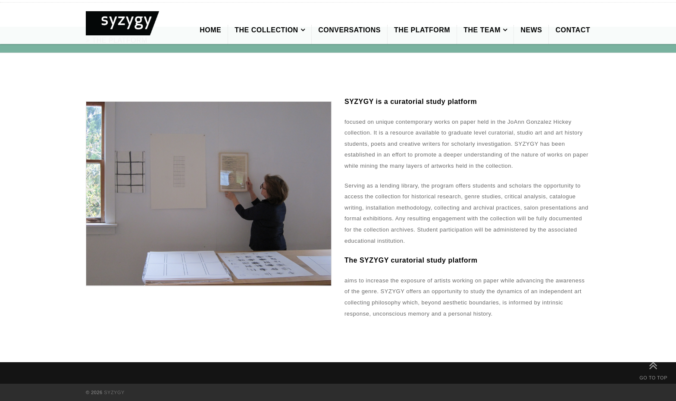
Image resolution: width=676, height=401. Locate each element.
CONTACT (572, 30)
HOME (210, 30)
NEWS (531, 30)
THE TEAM (482, 30)
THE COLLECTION (266, 30)
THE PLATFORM (422, 30)
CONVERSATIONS (349, 30)
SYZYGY (114, 392)
